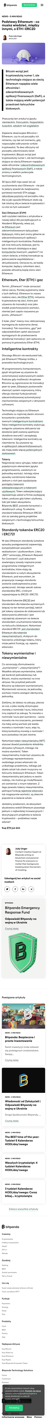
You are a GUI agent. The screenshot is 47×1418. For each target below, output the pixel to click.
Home (4, 1375)
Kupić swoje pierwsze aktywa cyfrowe (17, 1288)
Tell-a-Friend (7, 1276)
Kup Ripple (6, 1360)
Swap (4, 1311)
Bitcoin (20, 154)
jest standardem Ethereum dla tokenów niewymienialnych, (21, 633)
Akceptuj (14, 1408)
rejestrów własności (32, 791)
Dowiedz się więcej (33, 1391)
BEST (15, 506)
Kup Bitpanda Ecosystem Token (15, 1363)
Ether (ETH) (27, 297)
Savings (5, 1307)
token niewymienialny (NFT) (29, 741)
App (3, 1337)
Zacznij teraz (29, 5)
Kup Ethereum (7, 1356)
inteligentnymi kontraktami (27, 421)
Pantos (5, 1333)
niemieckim (8, 122)
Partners (5, 1382)
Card (4, 1326)
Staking (5, 1265)
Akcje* (4, 1246)
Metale (5, 1253)
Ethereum (10, 227)
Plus (3, 1314)
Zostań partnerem (9, 1272)
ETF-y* (4, 1250)
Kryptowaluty (7, 1239)
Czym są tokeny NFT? (11, 1292)
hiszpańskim (36, 122)
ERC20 (26, 600)
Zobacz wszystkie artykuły (23, 1209)
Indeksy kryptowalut (10, 1243)
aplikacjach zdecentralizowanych (23, 446)
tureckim (7, 126)
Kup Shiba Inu (7, 1353)
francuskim (22, 122)
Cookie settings (11, 1399)
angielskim (33, 126)
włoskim (17, 126)
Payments (6, 1304)
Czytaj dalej (11, 929)
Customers (6, 1379)
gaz (34, 328)
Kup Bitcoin (6, 1349)
